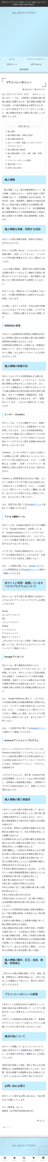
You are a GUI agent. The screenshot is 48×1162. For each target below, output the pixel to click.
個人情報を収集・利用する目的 (20, 135)
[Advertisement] (24, 37)
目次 (21, 126)
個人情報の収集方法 (16, 139)
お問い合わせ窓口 (15, 168)
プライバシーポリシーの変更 (19, 160)
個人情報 (11, 131)
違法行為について (15, 164)
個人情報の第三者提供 (16, 150)
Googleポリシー (34, 504)
